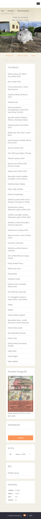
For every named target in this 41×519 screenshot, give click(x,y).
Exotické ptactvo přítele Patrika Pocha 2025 (19, 141)
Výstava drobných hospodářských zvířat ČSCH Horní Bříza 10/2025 (18, 109)
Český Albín (12, 351)
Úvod (2, 11)
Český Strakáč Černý (15, 263)
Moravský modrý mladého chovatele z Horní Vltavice (18, 177)
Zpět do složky (22, 56)
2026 (23, 454)
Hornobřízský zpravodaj (17, 292)
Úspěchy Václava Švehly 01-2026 (18, 95)
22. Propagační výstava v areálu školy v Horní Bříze (17, 298)
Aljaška (10, 310)
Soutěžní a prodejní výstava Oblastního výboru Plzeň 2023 (19, 216)
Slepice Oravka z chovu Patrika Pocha (19, 236)
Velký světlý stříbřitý (15, 189)
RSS (31, 515)
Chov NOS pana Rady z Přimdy (19, 153)
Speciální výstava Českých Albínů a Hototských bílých (18, 118)
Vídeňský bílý (13, 102)
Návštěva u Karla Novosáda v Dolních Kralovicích (19, 223)
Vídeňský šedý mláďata (16, 184)
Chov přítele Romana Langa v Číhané (19, 257)
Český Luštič (12, 338)
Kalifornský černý (14, 268)
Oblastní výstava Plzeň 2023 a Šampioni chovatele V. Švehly (19, 200)
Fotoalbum (11, 11)
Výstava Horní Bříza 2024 (17, 171)
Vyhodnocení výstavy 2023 (18, 230)
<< (11, 454)
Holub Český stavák (15, 328)
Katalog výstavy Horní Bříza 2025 (18, 126)
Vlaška (10, 304)
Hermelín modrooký (15, 243)
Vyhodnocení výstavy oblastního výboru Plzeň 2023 (19, 208)
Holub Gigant (13, 356)
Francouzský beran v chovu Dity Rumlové (18, 88)
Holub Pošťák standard (16, 315)
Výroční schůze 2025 (15, 148)
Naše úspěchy (13, 361)
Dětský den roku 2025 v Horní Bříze (19, 133)
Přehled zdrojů (13, 473)
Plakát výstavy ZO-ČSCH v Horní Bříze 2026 (17, 75)
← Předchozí (8, 56)
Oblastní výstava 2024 (16, 158)
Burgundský (12, 274)
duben (18, 454)
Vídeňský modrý (14, 279)
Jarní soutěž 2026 (14, 81)
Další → (34, 56)
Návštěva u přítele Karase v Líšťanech (18, 249)
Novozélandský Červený (17, 333)
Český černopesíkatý (23, 11)
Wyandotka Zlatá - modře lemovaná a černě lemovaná (18, 321)
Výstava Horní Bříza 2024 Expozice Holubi (17, 164)
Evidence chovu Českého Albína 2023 (17, 285)
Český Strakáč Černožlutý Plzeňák (17, 344)
